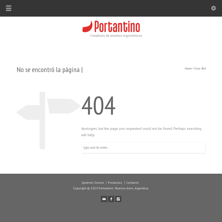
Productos (115, 182)
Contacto (132, 182)
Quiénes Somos (93, 182)
